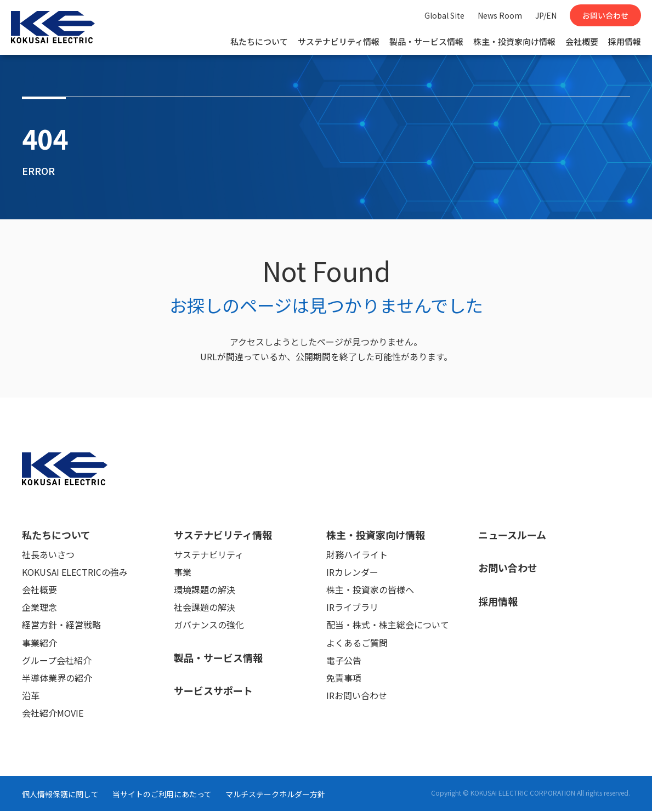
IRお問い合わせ (356, 695)
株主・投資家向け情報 (514, 41)
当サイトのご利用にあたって (162, 794)
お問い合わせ (605, 15)
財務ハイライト (357, 554)
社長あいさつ (48, 554)
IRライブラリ (352, 607)
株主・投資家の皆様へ (370, 589)
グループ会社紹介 (57, 660)
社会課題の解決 (204, 607)
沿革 (30, 695)
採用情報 (624, 41)
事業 (182, 572)
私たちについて (259, 41)
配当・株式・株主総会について (387, 624)
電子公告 (343, 660)
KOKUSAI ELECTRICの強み (75, 572)
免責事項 (343, 677)
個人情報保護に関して (60, 794)
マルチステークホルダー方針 (275, 794)
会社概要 (581, 41)
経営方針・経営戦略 (61, 624)
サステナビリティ (208, 554)
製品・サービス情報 (426, 41)
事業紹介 (39, 642)
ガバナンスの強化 (209, 624)
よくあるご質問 (357, 642)
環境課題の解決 (204, 589)
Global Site (444, 15)
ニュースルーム (512, 535)
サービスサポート (213, 690)
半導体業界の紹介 (57, 677)
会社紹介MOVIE (52, 712)
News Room (500, 15)
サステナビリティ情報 (338, 41)
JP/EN (546, 15)
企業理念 (39, 607)
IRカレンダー (352, 572)
